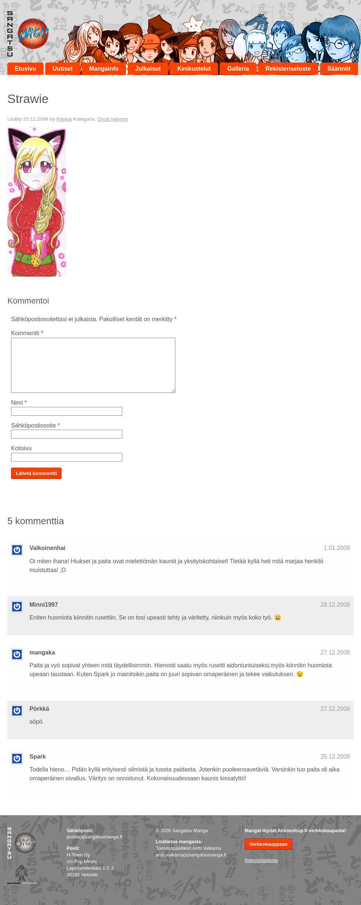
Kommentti (27, 333)
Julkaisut (148, 68)
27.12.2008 (335, 652)
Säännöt (339, 68)
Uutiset (63, 68)
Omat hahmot (112, 119)
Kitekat (64, 119)
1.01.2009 (337, 548)
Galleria (238, 68)
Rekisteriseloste (288, 68)
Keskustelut (194, 68)
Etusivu (25, 68)
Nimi (19, 403)
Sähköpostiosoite (35, 425)
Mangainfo (104, 68)
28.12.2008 (335, 604)
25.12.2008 (335, 756)
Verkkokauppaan (268, 844)
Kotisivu (21, 448)
